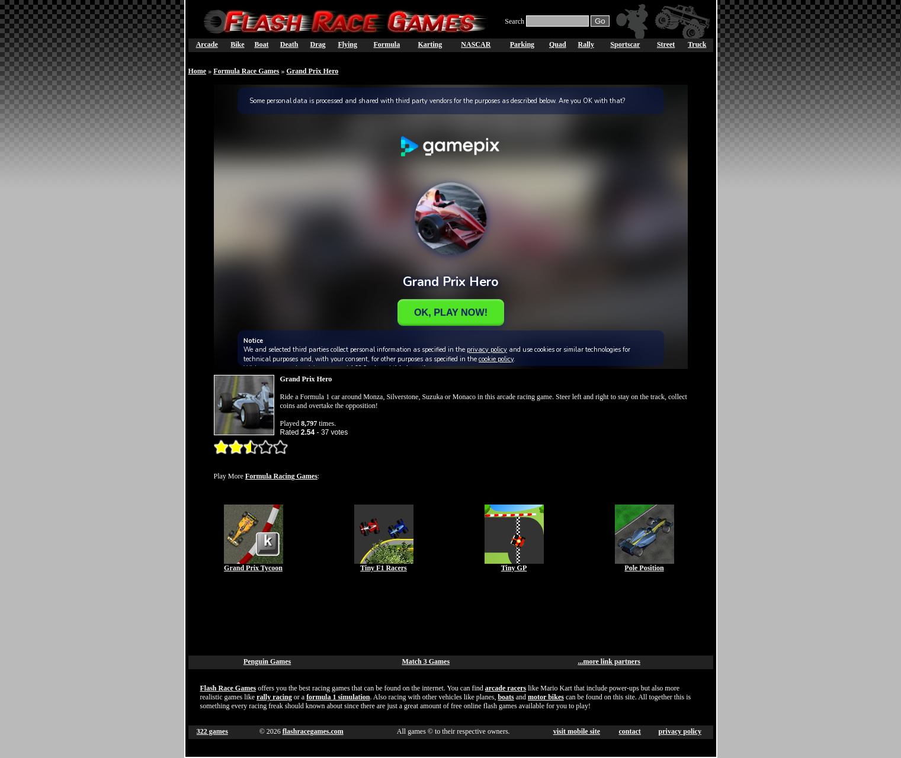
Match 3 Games (426, 661)
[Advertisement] (450, 614)
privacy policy (680, 731)
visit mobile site (576, 731)
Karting (430, 44)
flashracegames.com (313, 731)
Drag (318, 44)
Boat (261, 44)
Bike (237, 44)
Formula (387, 44)
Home (197, 71)
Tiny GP (514, 568)
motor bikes (546, 697)
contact (630, 731)
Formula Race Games (246, 71)
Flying (347, 44)
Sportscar (625, 44)
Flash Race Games (228, 688)
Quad (557, 44)
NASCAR (475, 44)
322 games (212, 731)
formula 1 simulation (338, 697)
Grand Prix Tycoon (253, 568)
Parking (522, 44)
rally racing (274, 697)
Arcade (207, 44)
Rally (586, 44)
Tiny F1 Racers (383, 568)
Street (666, 44)
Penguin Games (267, 661)
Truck (697, 44)
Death (289, 44)
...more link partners (609, 661)
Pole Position (643, 568)
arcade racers (505, 688)
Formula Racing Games (281, 476)
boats (506, 697)
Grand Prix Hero (312, 71)
